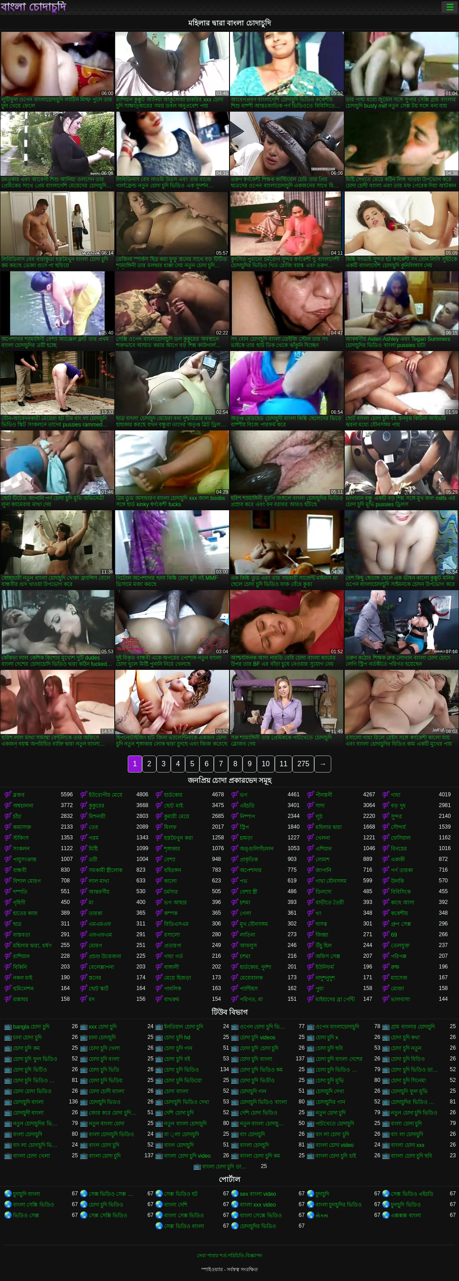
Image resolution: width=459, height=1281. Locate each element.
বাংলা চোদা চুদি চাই (336, 1156)
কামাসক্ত (22, 827)
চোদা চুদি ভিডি (104, 1070)
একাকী (398, 859)
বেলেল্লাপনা (101, 967)
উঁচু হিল (324, 945)
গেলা (245, 913)
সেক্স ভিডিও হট (181, 1194)
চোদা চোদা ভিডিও (32, 1091)
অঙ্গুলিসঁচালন (256, 849)
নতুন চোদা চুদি (331, 1113)
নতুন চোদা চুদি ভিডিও (414, 1113)
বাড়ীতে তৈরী (330, 902)
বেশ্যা (169, 859)
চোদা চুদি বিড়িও (408, 1059)
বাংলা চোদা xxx (407, 1145)
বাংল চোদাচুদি (178, 1145)
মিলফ (170, 827)
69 (394, 935)
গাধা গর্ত (173, 956)
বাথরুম (171, 999)
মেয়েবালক (251, 978)
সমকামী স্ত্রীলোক (105, 870)
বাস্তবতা (21, 935)
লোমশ (322, 859)
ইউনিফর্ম (325, 967)
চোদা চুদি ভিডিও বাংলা (37, 1080)
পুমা (320, 989)
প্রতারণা (172, 945)
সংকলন (21, 849)
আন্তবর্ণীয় (99, 892)
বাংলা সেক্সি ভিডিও (33, 1205)
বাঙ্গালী (171, 967)
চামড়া (246, 838)
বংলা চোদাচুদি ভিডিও (111, 1134)
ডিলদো (323, 892)
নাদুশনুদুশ (325, 978)
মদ (92, 999)
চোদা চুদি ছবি (329, 1048)
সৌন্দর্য (398, 827)
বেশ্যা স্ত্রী (248, 892)
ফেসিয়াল (401, 838)
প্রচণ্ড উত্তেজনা (105, 956)
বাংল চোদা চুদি (104, 1145)
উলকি (397, 881)
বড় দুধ (398, 806)
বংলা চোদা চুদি (406, 1123)
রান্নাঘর (20, 999)
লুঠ (319, 816)
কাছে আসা (402, 902)
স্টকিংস (21, 838)
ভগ (243, 795)
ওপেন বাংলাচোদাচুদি (337, 1027)
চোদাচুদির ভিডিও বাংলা (415, 1102)
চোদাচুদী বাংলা (28, 1113)
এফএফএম (100, 935)
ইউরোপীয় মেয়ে (105, 795)
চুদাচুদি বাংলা (26, 1194)
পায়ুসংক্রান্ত (24, 859)
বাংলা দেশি (175, 1205)
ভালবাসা (400, 999)
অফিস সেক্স (328, 956)
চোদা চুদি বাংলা (256, 1059)
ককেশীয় (399, 913)
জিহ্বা (322, 935)
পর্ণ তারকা (401, 870)
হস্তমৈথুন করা (178, 838)
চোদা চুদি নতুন (406, 1048)
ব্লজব (19, 795)
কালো (170, 881)
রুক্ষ (395, 967)
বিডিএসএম (176, 924)
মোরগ (95, 945)
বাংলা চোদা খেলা (31, 1156)
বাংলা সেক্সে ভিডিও (261, 1215)
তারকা (95, 913)
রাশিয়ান (21, 956)
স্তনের (95, 978)
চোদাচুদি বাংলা (28, 1102)
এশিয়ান (324, 849)
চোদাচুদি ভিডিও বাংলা (263, 1102)
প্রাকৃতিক (249, 859)
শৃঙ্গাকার (172, 849)
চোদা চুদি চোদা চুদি (259, 1048)
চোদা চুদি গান (178, 1048)
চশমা (245, 902)
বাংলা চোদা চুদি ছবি (411, 1156)
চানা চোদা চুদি (27, 1037)
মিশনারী (97, 816)
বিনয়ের (399, 849)
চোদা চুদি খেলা (104, 1048)
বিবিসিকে (401, 892)
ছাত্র (17, 924)
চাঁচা (17, 816)
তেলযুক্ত (400, 945)
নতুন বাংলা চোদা (107, 1123)
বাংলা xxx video (258, 1205)
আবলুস (248, 945)
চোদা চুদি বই (177, 1059)
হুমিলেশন (23, 989)
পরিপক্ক (399, 956)
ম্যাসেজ (399, 978)
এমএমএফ (100, 924)
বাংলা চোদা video (335, 1145)
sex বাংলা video (258, 1194)
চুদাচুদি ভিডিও (405, 1205)
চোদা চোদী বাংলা (107, 1091)
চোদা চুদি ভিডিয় (106, 1080)
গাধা (395, 795)
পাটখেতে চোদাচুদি (335, 1123)
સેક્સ (322, 1215)
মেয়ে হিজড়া (177, 978)
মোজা (397, 989)
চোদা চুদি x (327, 1037)
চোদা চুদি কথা (405, 1037)
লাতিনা (247, 935)
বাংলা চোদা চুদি (105, 1156)
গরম (94, 838)
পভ (243, 881)
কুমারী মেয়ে (176, 816)
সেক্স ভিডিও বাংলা (184, 1226)
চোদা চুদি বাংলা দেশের (339, 1059)
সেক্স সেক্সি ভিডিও (108, 1215)
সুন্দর (396, 816)
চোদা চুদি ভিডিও (181, 1070)
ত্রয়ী (93, 859)
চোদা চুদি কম (26, 1048)
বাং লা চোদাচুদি (407, 1134)
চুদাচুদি (322, 1194)
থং (318, 913)
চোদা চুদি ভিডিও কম (261, 1070)
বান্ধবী (19, 870)
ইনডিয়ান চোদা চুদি (183, 1027)
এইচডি (247, 806)
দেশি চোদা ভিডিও (258, 1113)
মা (91, 902)
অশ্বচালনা (23, 806)
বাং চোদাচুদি (252, 1134)
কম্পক (171, 913)
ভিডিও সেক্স (26, 1215)
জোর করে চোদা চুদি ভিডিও (113, 1113)
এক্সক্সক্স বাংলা (405, 1215)
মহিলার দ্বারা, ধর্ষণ (32, 945)
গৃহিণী (19, 902)
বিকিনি (20, 967)
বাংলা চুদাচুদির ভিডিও (339, 1205)
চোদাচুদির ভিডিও (258, 1226)
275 (303, 764)
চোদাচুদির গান (330, 1102)
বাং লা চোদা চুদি (332, 1134)
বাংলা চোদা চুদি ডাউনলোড (226, 1167)
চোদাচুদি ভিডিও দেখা (186, 1102)
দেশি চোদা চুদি (179, 1113)
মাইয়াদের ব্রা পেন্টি (335, 999)
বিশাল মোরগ (27, 881)
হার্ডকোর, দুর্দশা (255, 967)
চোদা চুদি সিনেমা (408, 1080)
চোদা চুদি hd (177, 1037)
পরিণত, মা (251, 999)
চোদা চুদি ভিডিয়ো (183, 1080)
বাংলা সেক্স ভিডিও (184, 1215)
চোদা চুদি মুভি (330, 1080)
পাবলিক (172, 989)
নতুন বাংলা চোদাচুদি (185, 1123)
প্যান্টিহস (249, 989)
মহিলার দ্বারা (329, 827)
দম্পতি (20, 892)
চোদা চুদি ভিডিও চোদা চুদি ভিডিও (340, 1070)
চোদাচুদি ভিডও (105, 1102)
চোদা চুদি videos (257, 1037)
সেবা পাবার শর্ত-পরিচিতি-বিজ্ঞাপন (229, 1255)
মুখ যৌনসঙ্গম (254, 924)
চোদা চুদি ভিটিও (30, 1070)
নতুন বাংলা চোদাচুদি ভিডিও (264, 1123)
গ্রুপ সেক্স (401, 924)
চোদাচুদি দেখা (330, 1091)
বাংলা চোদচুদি (254, 1145)
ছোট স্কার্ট (98, 989)
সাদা (320, 806)
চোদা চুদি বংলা (104, 1059)
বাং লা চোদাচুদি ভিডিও (37, 1145)
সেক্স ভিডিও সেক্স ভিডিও (113, 1194)
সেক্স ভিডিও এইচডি (412, 1194)
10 (266, 764)
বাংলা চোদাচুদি (33, 7)
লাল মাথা (99, 881)
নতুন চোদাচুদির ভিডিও (37, 1123)
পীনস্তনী (324, 795)
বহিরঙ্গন (172, 870)
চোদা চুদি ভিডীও (257, 1080)
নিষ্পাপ (247, 816)
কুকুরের (96, 806)
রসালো (172, 935)
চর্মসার (171, 892)
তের (93, 827)
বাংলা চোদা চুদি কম (260, 1156)
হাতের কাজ (25, 913)
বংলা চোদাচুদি (27, 1134)
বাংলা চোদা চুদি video (187, 1156)
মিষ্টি (93, 849)
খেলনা (323, 838)
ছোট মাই (173, 806)
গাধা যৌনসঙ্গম (331, 881)
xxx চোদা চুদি (103, 1027)
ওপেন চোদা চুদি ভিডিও (264, 1027)
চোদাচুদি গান (253, 1091)
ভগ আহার (175, 902)
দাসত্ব (321, 924)
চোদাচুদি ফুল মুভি (409, 1091)
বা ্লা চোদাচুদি (181, 1134)
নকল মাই (22, 978)
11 (284, 764)
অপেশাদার (251, 870)
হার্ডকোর (173, 795)
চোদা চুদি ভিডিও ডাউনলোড (415, 1070)
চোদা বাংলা (176, 1091)
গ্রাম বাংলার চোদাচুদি (413, 1027)
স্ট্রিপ (244, 827)
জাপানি (323, 870)
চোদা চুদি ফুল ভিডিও (35, 1059)
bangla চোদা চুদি (31, 1027)
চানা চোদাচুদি (102, 1037)
